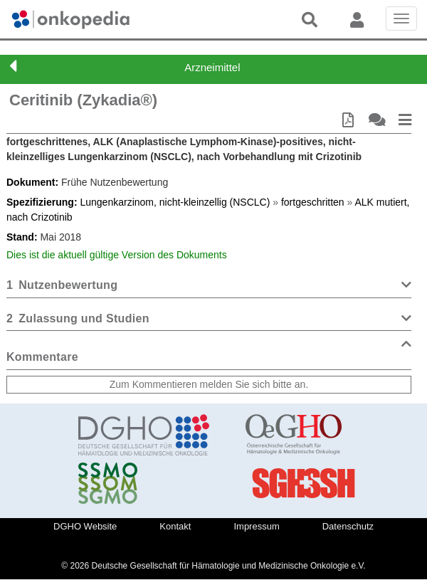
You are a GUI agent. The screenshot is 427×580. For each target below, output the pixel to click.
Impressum (256, 526)
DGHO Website (85, 526)
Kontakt (175, 526)
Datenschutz (348, 526)
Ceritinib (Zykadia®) (83, 100)
